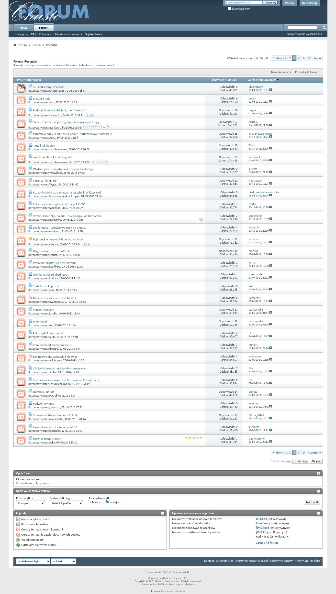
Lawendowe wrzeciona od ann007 (55, 427)
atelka (52, 372)
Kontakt (209, 560)
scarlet (53, 255)
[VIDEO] (261, 532)
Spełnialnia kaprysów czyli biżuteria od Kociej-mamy (66, 380)
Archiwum (301, 560)
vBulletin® (167, 578)
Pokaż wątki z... (26, 498)
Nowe (24, 28)
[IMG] (260, 527)
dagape (53, 348)
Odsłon (232, 80)
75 (236, 157)
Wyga (52, 184)
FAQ (33, 34)
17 (236, 415)
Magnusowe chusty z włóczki (51, 251)
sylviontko (55, 115)
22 (236, 239)
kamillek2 (55, 266)
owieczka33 (56, 301)
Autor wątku (33, 80)
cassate (53, 244)
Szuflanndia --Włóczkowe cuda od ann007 (60, 227)
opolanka (54, 231)
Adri (51, 102)
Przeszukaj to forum (306, 72)
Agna (52, 137)
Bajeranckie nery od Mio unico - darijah (58, 239)
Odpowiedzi (218, 80)
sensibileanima (58, 149)
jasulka (53, 313)
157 (235, 122)
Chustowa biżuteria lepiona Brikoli (55, 415)
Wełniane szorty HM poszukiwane (55, 263)
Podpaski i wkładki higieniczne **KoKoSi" (59, 110)
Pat (51, 395)
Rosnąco (95, 502)
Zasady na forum (267, 543)
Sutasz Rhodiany (43, 310)
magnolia (54, 208)
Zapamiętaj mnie (239, 8)
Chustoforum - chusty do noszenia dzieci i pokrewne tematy (254, 560)
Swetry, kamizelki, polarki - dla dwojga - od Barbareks (67, 216)
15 (236, 133)
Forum (43, 28)
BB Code (261, 519)
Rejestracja (310, 3)
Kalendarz (45, 34)
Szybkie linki (92, 34)
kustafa (53, 278)
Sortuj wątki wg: (60, 498)
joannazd (54, 407)
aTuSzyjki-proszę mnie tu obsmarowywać (59, 368)
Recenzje (58, 87)
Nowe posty (22, 34)
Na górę (316, 461)
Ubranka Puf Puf (43, 392)
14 (236, 391)
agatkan (54, 127)
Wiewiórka (55, 172)
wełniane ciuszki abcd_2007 (51, 274)
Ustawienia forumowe (66, 34)
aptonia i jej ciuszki (45, 181)
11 (236, 309)
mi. (51, 325)
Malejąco (113, 502)
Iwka (52, 442)
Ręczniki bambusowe (46, 439)
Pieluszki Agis (41, 98)
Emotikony (263, 523)
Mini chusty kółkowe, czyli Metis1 (54, 298)
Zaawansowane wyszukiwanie (305, 33)
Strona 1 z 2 (283, 58)
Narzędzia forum (280, 72)
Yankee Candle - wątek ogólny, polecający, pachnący (66, 122)
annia (46, 483)
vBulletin (189, 584)
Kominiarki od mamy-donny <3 (52, 345)
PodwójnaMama (43, 403)
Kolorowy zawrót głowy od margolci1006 (59, 204)
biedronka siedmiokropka (64, 196)
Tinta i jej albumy (44, 145)
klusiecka (54, 430)
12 (236, 180)
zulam (37, 483)
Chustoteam (56, 90)
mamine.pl (40, 321)
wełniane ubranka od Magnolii (52, 157)
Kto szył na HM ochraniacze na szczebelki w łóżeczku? (67, 192)
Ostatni (314, 58)
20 (236, 110)
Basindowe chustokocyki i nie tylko (55, 356)
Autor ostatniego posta (263, 80)
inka (51, 290)
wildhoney (55, 360)
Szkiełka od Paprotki (46, 286)
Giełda (36, 45)
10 (236, 145)
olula (52, 337)
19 (236, 321)
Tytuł (20, 80)
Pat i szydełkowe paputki (49, 333)
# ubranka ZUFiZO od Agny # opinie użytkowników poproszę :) (72, 134)
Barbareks (55, 219)
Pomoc (290, 3)
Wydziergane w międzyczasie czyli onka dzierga (63, 169)
